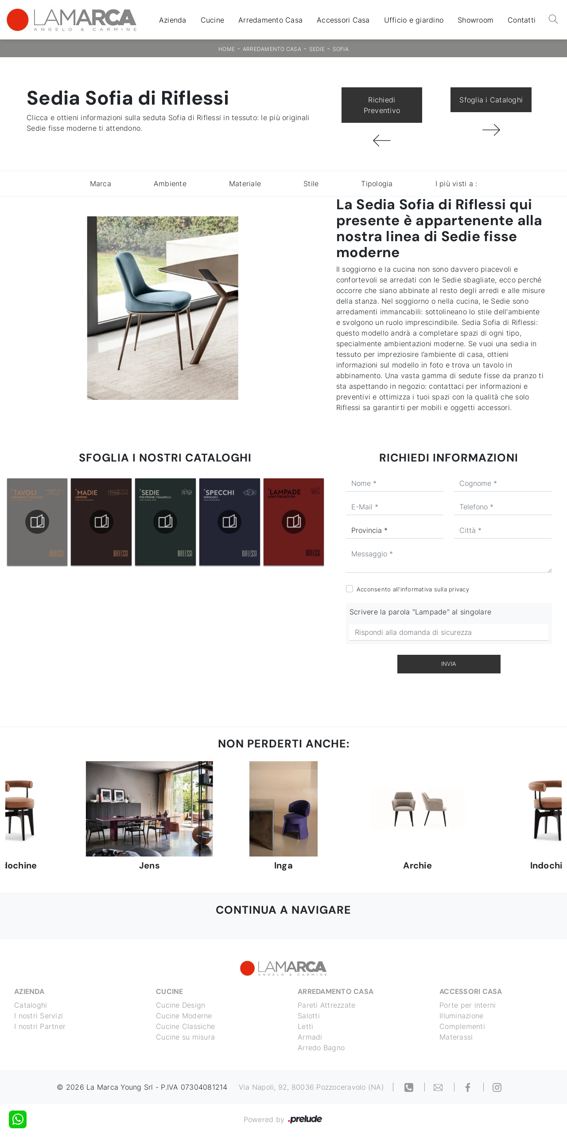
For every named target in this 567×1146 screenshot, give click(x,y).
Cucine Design (180, 1005)
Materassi (456, 1037)
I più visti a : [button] (456, 183)
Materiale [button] (245, 183)
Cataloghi (30, 1005)
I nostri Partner (40, 1026)
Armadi (310, 1037)
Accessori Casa (343, 20)
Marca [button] (100, 183)
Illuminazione (461, 1015)
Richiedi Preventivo (382, 105)
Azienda (172, 20)
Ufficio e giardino (414, 20)
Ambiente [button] (170, 183)
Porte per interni (467, 1005)
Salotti (309, 1015)
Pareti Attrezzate (326, 1005)
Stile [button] (310, 183)
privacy (459, 589)
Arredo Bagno (321, 1047)
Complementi (462, 1026)
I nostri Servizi (38, 1015)
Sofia (341, 49)
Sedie (317, 49)
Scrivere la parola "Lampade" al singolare (420, 611)
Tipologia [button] (376, 183)
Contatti (522, 20)
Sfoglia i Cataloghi (491, 99)
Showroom (475, 20)
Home (226, 49)
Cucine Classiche (185, 1026)
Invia (448, 663)
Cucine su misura (185, 1037)
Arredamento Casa (270, 20)
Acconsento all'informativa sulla (413, 589)
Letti (305, 1026)
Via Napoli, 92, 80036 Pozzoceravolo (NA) (311, 1087)
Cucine (213, 20)
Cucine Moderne (184, 1015)
